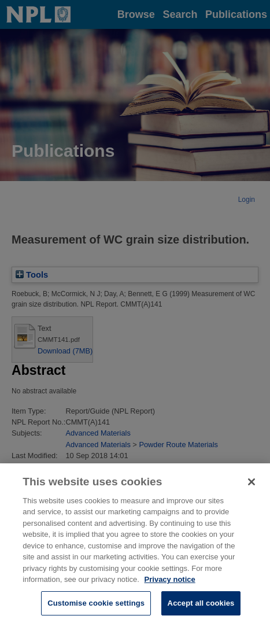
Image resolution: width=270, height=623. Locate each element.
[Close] (251, 489)
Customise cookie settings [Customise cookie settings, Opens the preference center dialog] (96, 610)
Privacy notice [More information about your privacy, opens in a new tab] (170, 587)
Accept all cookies (201, 610)
